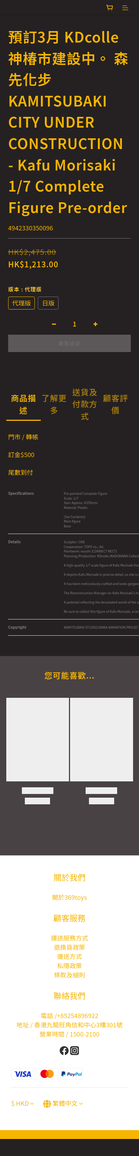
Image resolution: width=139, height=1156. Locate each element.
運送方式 (69, 956)
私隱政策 (69, 965)
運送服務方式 (69, 937)
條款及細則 (69, 974)
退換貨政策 (69, 947)
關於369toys (69, 897)
